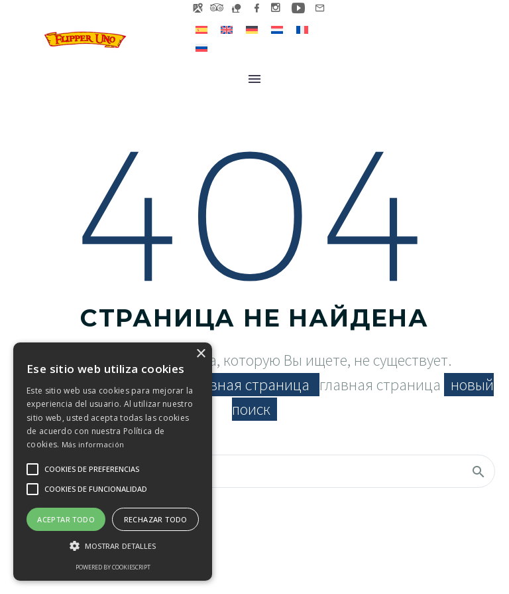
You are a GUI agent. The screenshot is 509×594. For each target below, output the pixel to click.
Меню (254, 79)
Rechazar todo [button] (156, 519)
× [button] (200, 354)
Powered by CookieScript (113, 567)
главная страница (250, 384)
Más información (93, 444)
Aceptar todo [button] (66, 519)
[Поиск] (254, 471)
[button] (113, 546)
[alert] (112, 461)
